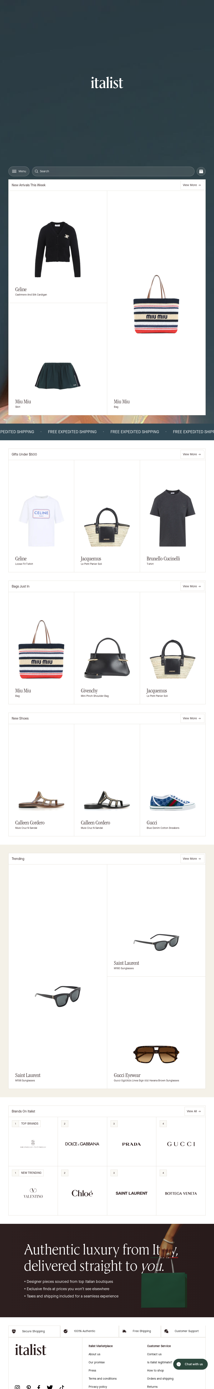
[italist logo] (107, 83)
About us (94, 1379)
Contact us (154, 1379)
